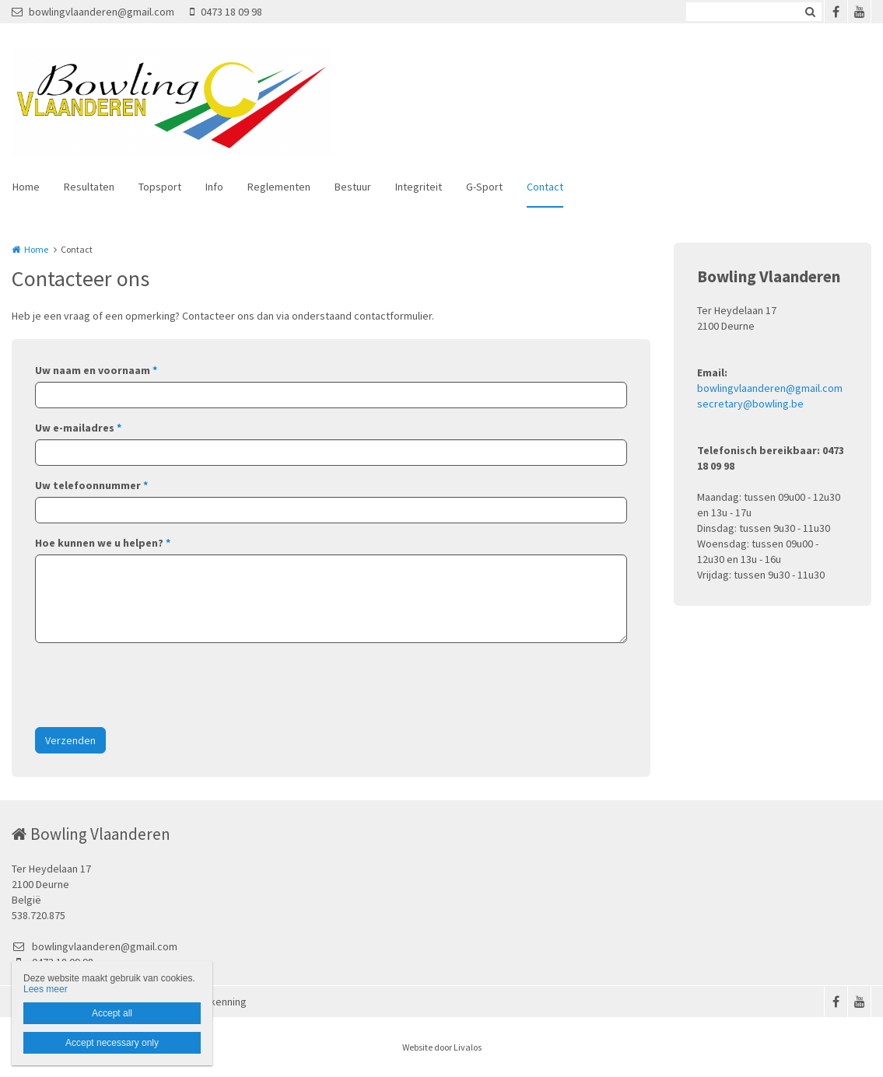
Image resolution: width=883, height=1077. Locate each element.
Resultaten (89, 187)
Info (214, 187)
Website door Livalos (442, 1047)
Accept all (112, 1013)
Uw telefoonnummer (91, 485)
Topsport (159, 187)
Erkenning (224, 1002)
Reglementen (278, 187)
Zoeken (810, 11)
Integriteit (418, 187)
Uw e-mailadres (78, 428)
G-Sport (484, 187)
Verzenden (70, 740)
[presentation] (153, 685)
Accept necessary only (112, 1042)
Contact (545, 187)
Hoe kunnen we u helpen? (102, 543)
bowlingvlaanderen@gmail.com (93, 12)
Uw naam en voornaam (96, 370)
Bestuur (353, 187)
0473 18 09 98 (226, 12)
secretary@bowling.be (750, 404)
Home (26, 187)
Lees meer (45, 989)
